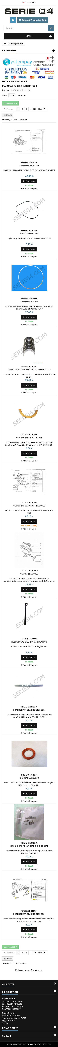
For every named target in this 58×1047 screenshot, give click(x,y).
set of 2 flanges (29, 573)
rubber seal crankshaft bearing (29, 641)
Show (5, 95)
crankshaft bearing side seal (29, 709)
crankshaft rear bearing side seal (29, 846)
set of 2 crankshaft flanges (29, 505)
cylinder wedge (29, 301)
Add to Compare (30, 188)
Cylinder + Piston (29, 165)
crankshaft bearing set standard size (29, 369)
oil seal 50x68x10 (29, 778)
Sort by (5, 90)
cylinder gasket (29, 233)
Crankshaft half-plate (29, 437)
